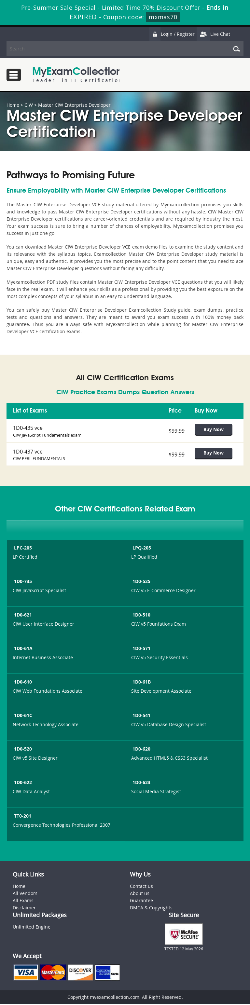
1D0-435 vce (28, 427)
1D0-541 (140, 716)
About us (139, 894)
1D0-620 (140, 750)
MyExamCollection (77, 74)
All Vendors (25, 894)
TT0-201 (22, 817)
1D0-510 (140, 616)
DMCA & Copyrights (151, 908)
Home (13, 105)
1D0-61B (141, 683)
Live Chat (213, 34)
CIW (28, 105)
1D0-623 (140, 783)
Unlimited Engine (31, 928)
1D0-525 (140, 582)
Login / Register (172, 34)
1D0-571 (140, 649)
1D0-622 (22, 783)
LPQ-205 (141, 549)
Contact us (141, 887)
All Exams (23, 901)
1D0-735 (22, 582)
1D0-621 (22, 616)
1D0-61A (23, 649)
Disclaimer (24, 908)
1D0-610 (22, 683)
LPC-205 (22, 549)
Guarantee (141, 901)
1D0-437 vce (28, 451)
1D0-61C (22, 716)
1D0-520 (22, 750)
